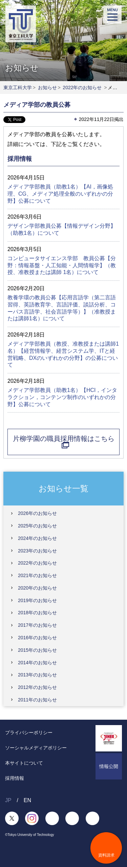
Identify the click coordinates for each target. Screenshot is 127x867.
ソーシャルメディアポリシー (36, 747)
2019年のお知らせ (37, 600)
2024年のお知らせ (37, 538)
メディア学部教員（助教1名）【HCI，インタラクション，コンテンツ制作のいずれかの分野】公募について (62, 397)
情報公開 (108, 766)
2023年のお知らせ (37, 550)
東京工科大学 (17, 87)
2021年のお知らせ (37, 575)
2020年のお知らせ (37, 588)
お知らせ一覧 (63, 488)
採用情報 (14, 778)
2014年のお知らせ (37, 662)
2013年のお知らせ (37, 674)
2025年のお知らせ (37, 525)
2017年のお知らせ (37, 625)
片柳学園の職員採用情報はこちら (63, 441)
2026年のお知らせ (37, 513)
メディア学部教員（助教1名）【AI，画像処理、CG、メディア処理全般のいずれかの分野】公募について (60, 194)
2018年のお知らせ (37, 612)
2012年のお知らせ (37, 687)
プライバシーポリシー (28, 732)
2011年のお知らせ (37, 699)
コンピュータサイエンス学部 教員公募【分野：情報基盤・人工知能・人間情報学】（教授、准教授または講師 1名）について (61, 265)
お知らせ (47, 87)
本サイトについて (24, 763)
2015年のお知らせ (37, 650)
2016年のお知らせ (37, 637)
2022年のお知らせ (82, 87)
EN (27, 800)
